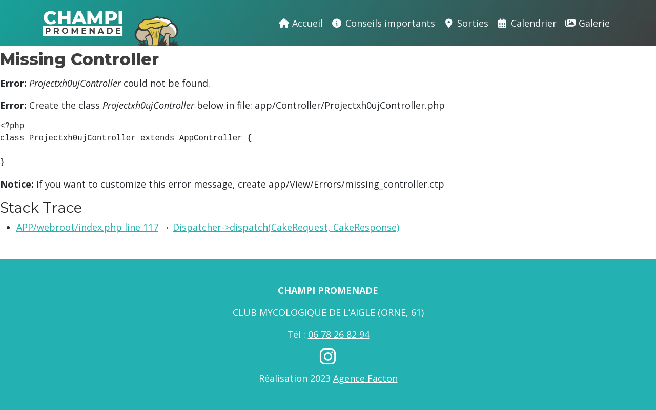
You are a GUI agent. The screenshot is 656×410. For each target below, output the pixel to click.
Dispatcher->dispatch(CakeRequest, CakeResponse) (286, 227)
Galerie (587, 23)
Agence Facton (365, 378)
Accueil (300, 23)
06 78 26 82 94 (339, 334)
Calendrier (527, 23)
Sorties (466, 23)
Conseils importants (383, 23)
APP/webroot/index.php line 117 (87, 227)
